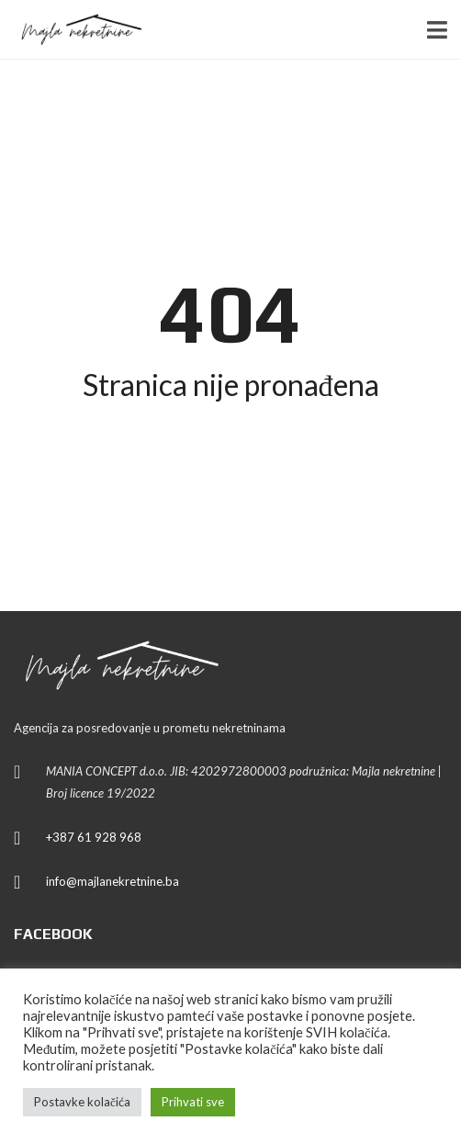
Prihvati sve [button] (193, 1101)
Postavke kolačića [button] (82, 1101)
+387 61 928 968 (93, 837)
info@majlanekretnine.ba (112, 881)
